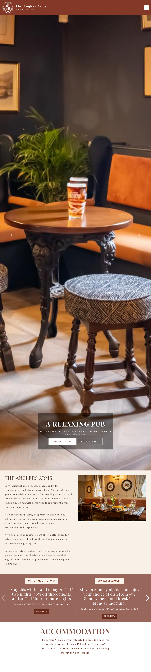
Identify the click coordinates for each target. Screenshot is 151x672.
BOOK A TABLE (89, 441)
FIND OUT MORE (62, 441)
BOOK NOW (41, 611)
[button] (11, 235)
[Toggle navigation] (146, 7)
